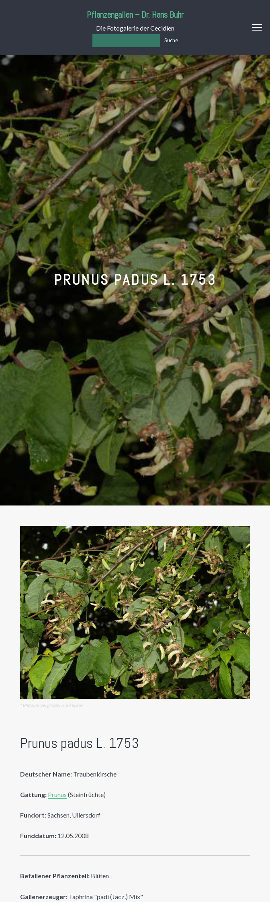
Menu (257, 27)
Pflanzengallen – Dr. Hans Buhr (135, 14)
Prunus (57, 794)
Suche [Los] (171, 40)
